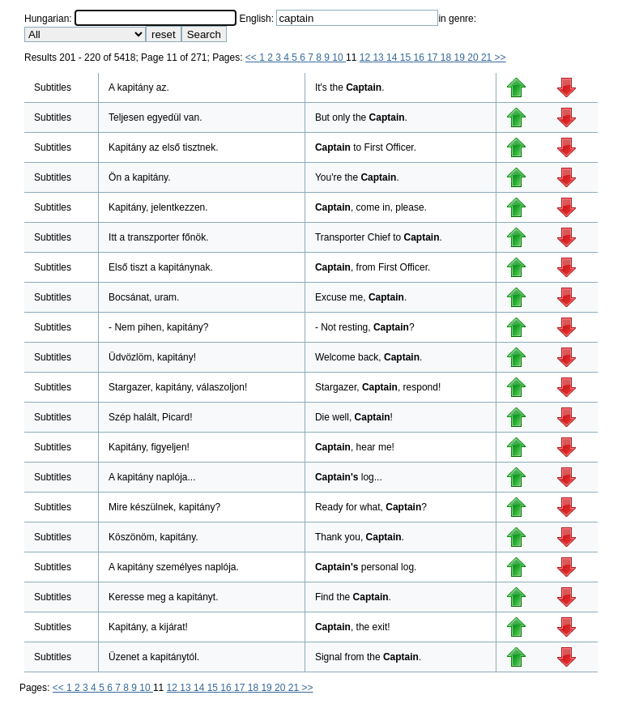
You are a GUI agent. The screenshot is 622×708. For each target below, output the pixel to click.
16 (420, 57)
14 (393, 57)
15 (407, 57)
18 (447, 57)
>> (500, 57)
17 (434, 57)
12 (366, 57)
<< (252, 57)
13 (379, 57)
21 (488, 57)
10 (339, 57)
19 (461, 57)
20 (474, 57)
